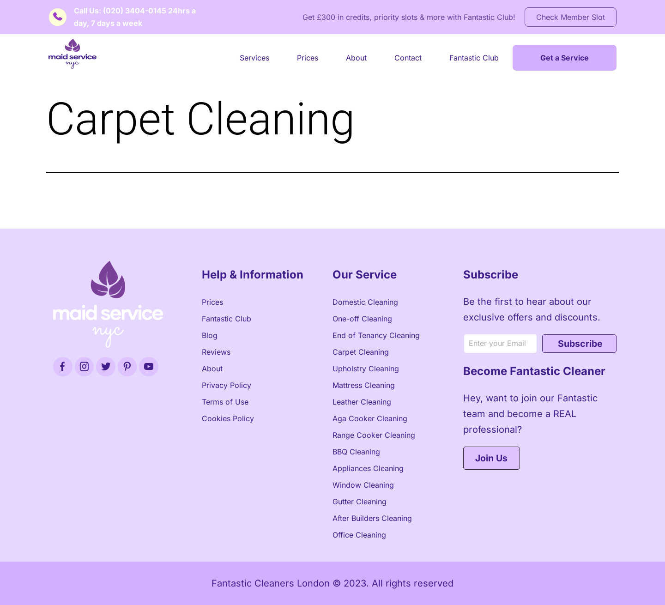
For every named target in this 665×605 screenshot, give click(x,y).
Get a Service (564, 57)
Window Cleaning (363, 485)
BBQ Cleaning (356, 451)
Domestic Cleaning (365, 302)
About (356, 57)
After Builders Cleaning (372, 518)
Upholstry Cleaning (365, 368)
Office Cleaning (359, 534)
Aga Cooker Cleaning (369, 418)
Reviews (216, 352)
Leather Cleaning (361, 401)
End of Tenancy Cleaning (376, 335)
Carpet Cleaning (360, 352)
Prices (307, 57)
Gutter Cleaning (359, 501)
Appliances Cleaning (368, 468)
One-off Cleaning (362, 318)
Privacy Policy (226, 385)
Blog (210, 335)
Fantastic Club (474, 57)
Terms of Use (225, 401)
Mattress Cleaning (363, 385)
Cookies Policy (228, 418)
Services (254, 57)
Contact (408, 57)
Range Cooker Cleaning (373, 435)
